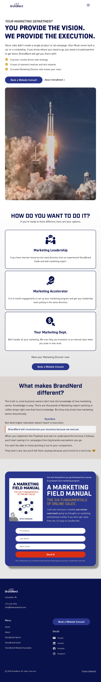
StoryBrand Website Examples (18, 647)
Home (7, 627)
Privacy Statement (89, 671)
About (7, 632)
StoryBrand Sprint (13, 637)
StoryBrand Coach (13, 642)
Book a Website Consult (24, 80)
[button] (88, 5)
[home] (16, 5)
